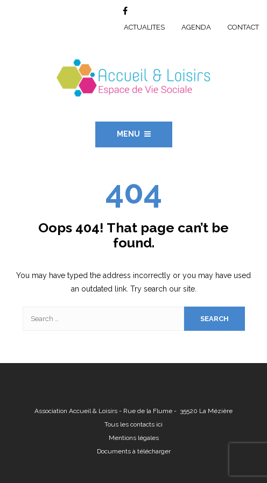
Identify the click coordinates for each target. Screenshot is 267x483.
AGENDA (196, 27)
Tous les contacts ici (133, 424)
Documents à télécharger (134, 451)
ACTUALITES (144, 27)
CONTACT (243, 27)
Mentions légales (134, 438)
